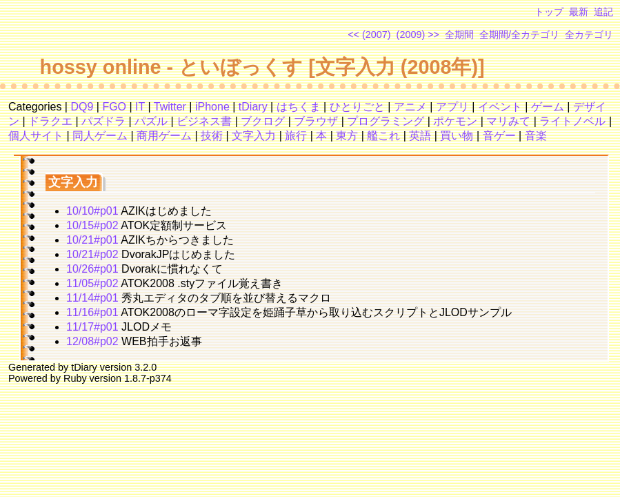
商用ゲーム (164, 136)
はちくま (299, 107)
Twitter (170, 107)
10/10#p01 (92, 211)
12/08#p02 (92, 341)
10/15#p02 (92, 225)
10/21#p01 (92, 240)
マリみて (508, 121)
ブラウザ (316, 121)
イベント (500, 107)
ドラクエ (50, 121)
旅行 (296, 136)
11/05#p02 (92, 283)
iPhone (212, 107)
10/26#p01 (92, 269)
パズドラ (103, 121)
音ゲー (499, 136)
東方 (347, 136)
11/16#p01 (92, 312)
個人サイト (35, 136)
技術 (212, 136)
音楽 (536, 136)
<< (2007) (369, 34)
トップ (548, 11)
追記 (603, 11)
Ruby (75, 378)
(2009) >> (418, 34)
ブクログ (263, 121)
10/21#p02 (92, 254)
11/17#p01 (92, 327)
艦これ (383, 136)
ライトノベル (572, 121)
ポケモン (455, 121)
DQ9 (81, 107)
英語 (420, 136)
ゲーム (547, 107)
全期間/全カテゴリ (519, 34)
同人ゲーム (100, 136)
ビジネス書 (204, 121)
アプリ (452, 107)
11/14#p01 (92, 298)
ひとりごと (357, 107)
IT (140, 107)
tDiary (253, 107)
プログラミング (385, 121)
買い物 (456, 136)
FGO (114, 107)
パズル (151, 121)
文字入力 (254, 136)
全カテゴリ (589, 34)
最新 (578, 11)
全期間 (459, 34)
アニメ (410, 107)
